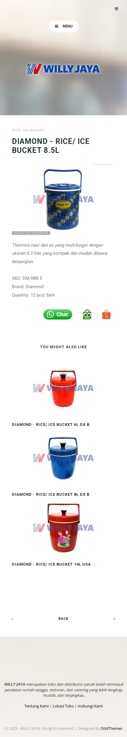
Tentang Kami (36, 706)
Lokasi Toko (63, 706)
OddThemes (111, 728)
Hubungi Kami (90, 706)
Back (63, 618)
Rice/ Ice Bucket (28, 130)
